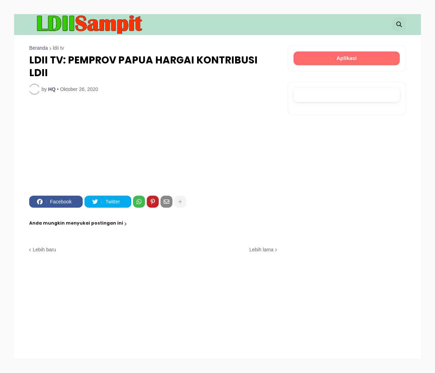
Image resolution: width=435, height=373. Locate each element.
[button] (399, 24)
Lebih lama (262, 249)
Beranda (38, 47)
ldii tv (58, 47)
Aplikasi (346, 58)
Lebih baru (44, 249)
